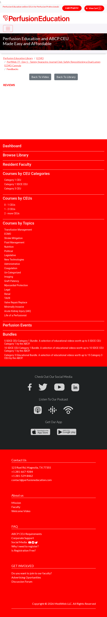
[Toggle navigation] (8, 28)
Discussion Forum (21, 581)
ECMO (7, 233)
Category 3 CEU (12, 188)
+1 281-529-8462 (22, 475)
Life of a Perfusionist (15, 315)
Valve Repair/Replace (15, 302)
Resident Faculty (17, 164)
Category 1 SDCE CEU (16, 184)
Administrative (12, 264)
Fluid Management (14, 242)
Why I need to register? (25, 546)
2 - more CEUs (12, 213)
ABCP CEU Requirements (26, 533)
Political (8, 251)
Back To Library (66, 76)
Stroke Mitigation (13, 238)
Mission (16, 502)
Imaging (8, 276)
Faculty (15, 506)
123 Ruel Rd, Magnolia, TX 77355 (31, 467)
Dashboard (12, 146)
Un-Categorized (12, 272)
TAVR (7, 298)
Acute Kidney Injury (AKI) (17, 311)
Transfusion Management (18, 229)
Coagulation (10, 268)
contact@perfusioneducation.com (31, 480)
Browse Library (15, 155)
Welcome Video (20, 511)
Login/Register (72, 8)
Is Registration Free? (23, 550)
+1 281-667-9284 (22, 471)
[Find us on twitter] (36, 542)
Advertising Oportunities (26, 577)
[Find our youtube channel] (30, 542)
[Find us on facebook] (33, 542)
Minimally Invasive (14, 306)
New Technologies (14, 259)
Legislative (10, 255)
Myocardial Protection (16, 285)
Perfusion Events (17, 325)
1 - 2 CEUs (9, 209)
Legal (7, 289)
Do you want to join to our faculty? (31, 573)
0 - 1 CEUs (9, 204)
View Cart (95, 8)
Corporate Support (22, 538)
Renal (7, 294)
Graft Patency (11, 281)
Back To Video (40, 76)
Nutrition (9, 246)
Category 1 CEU (12, 180)
